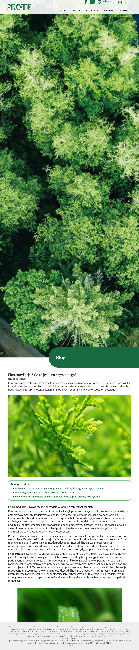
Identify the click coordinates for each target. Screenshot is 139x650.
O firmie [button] (64, 10)
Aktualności (92, 10)
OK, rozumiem (70, 645)
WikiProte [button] (109, 10)
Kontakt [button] (125, 10)
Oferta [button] (77, 10)
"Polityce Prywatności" (103, 636)
